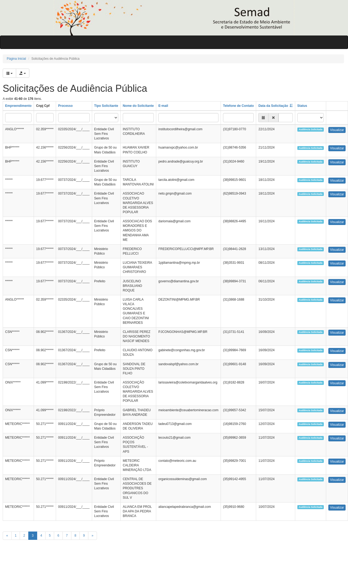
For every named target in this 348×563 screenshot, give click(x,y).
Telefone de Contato (238, 106)
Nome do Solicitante (138, 106)
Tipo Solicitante (106, 106)
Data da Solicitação (273, 106)
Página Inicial (16, 59)
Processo (65, 106)
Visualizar (337, 130)
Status (302, 106)
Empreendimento (18, 106)
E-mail (163, 106)
